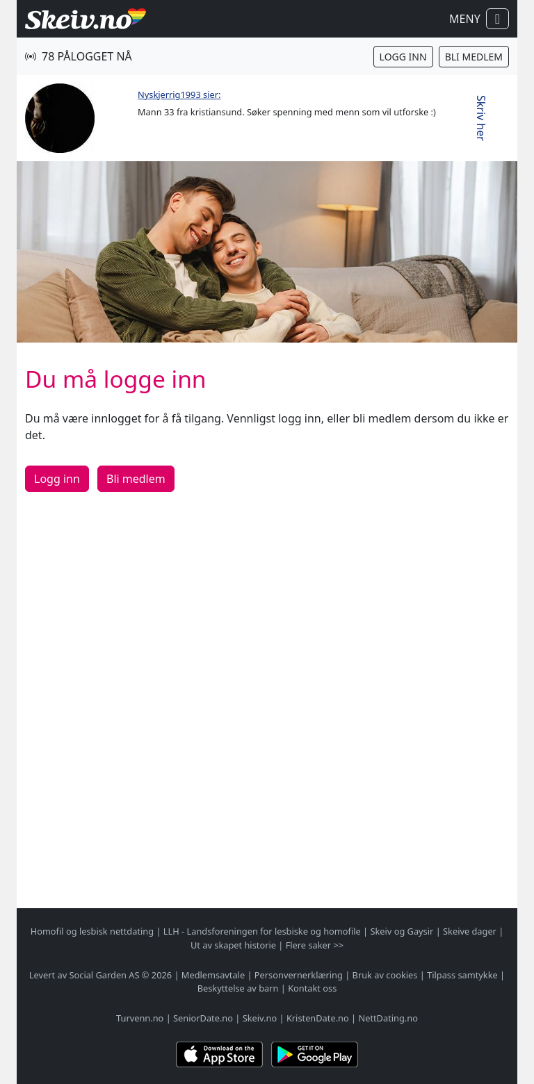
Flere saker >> (314, 945)
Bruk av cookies (385, 975)
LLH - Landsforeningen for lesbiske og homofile (262, 931)
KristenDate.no (317, 1018)
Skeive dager (469, 931)
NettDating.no (387, 1018)
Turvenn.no (139, 1018)
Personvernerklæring (298, 975)
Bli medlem (474, 56)
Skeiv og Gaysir (401, 931)
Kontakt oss (312, 988)
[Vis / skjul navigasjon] (497, 18)
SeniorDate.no (203, 1018)
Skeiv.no (260, 1018)
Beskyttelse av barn (238, 988)
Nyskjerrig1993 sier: (179, 94)
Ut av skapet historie (233, 945)
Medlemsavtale (213, 975)
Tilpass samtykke (462, 975)
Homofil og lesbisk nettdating (92, 931)
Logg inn (403, 56)
